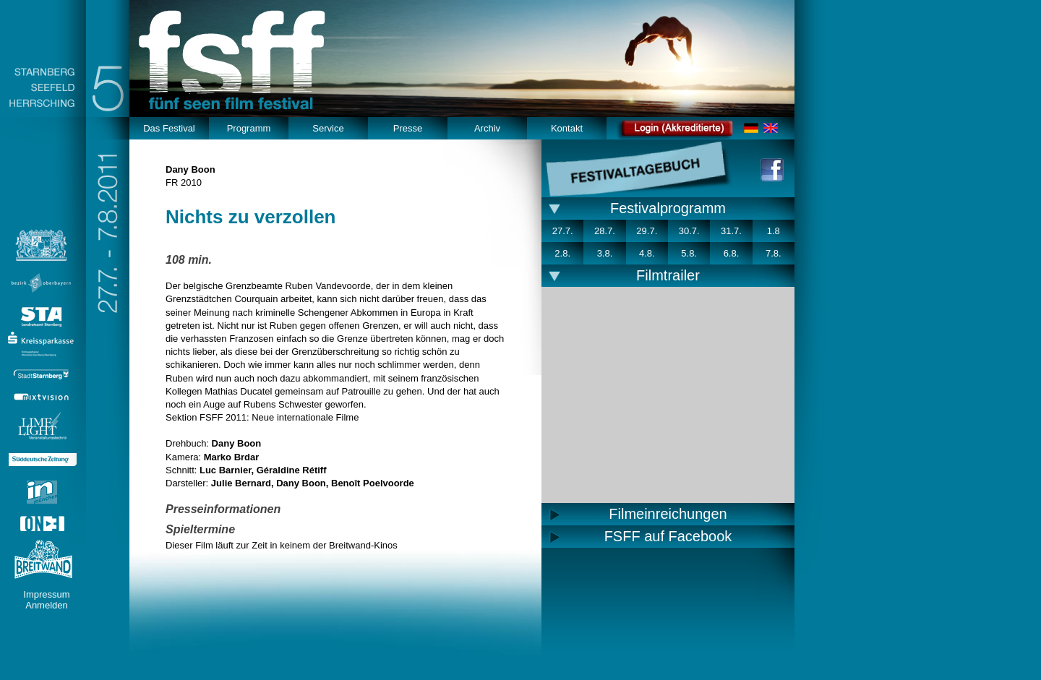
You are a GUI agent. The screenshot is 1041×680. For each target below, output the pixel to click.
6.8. (732, 253)
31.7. (731, 230)
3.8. (605, 253)
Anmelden (46, 605)
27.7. (562, 230)
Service (327, 128)
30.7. (689, 230)
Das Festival (169, 128)
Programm (249, 128)
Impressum (46, 594)
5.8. (689, 253)
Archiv (487, 128)
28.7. (604, 230)
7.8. (773, 253)
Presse (407, 128)
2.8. (562, 253)
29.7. (646, 230)
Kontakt (567, 128)
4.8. (647, 253)
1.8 (773, 230)
